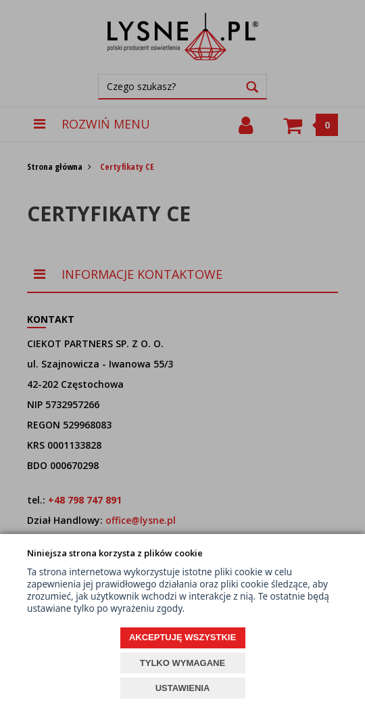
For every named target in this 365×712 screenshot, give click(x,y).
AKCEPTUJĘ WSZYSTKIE (182, 637)
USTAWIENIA (182, 688)
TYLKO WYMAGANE (182, 663)
